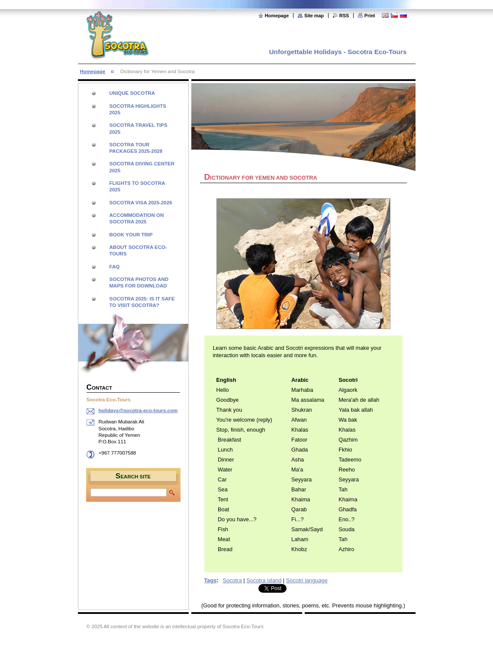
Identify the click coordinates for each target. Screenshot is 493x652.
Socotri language (307, 580)
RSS (344, 15)
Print (369, 15)
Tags (210, 580)
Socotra (232, 580)
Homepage (277, 15)
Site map (314, 15)
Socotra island (263, 580)
